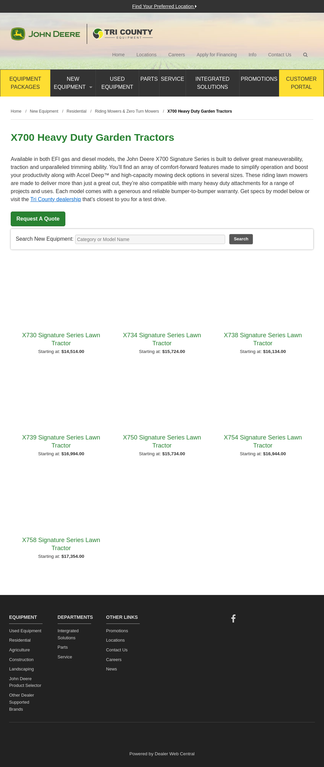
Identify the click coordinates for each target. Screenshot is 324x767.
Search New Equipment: (45, 239)
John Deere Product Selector (25, 682)
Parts (149, 79)
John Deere (45, 34)
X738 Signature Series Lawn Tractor (263, 339)
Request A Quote (38, 219)
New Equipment (73, 83)
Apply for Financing (217, 54)
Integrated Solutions (212, 83)
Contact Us (279, 54)
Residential (19, 640)
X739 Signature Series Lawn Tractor (61, 441)
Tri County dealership (55, 199)
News (111, 668)
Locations (146, 54)
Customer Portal (301, 83)
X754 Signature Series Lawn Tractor (263, 441)
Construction (21, 659)
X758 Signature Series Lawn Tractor (61, 543)
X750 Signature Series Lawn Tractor (162, 441)
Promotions (259, 79)
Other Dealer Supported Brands (21, 702)
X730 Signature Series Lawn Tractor (61, 339)
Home (118, 54)
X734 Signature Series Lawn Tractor (162, 339)
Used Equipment (117, 83)
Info (252, 54)
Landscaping (21, 668)
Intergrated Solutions (68, 634)
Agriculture (19, 649)
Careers (176, 54)
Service (172, 79)
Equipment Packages (25, 83)
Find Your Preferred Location (164, 6)
